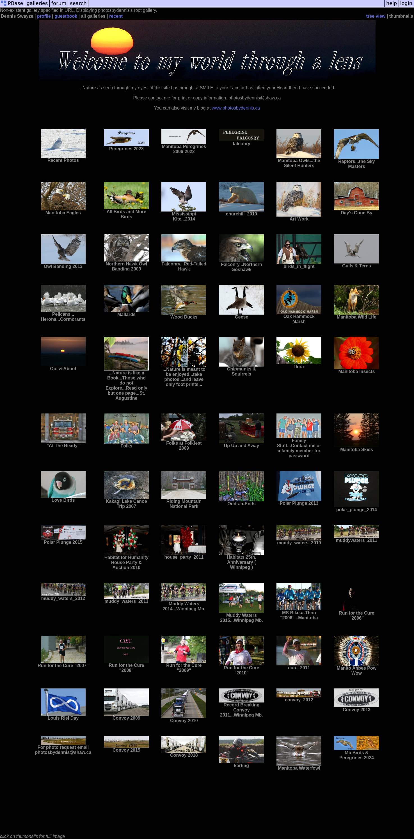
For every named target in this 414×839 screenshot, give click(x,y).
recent (116, 16)
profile (44, 16)
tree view (375, 16)
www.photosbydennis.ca (236, 108)
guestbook (65, 16)
